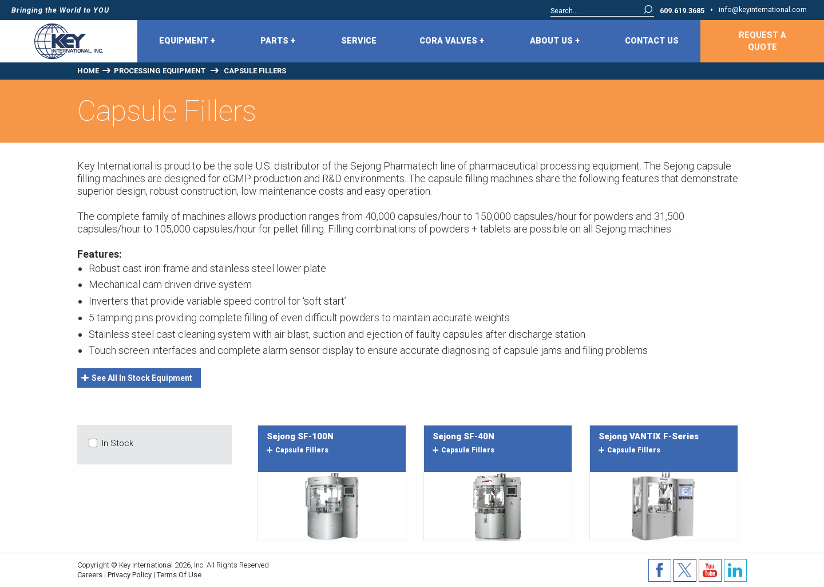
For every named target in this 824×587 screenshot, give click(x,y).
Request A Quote (762, 41)
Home (88, 70)
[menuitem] (188, 41)
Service (359, 41)
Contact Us (652, 41)
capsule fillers (297, 450)
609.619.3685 (682, 11)
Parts (277, 41)
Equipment (187, 41)
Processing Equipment (159, 70)
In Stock (117, 443)
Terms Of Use (179, 574)
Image (332, 506)
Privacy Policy (130, 574)
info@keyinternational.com (763, 10)
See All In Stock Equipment (136, 378)
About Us (555, 41)
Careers (89, 574)
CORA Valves (451, 41)
